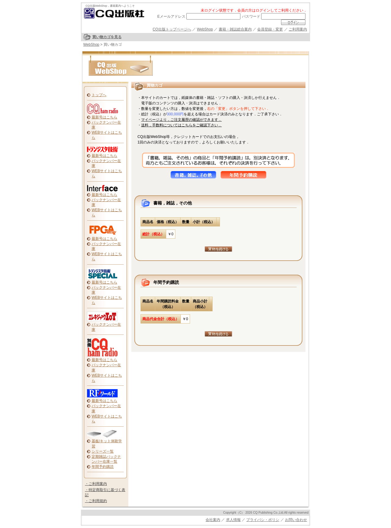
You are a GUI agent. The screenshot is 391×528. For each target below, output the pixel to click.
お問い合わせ (296, 520)
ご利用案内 (298, 29)
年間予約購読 (103, 467)
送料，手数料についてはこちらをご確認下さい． (181, 125)
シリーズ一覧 (103, 451)
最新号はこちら (104, 117)
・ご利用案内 (96, 484)
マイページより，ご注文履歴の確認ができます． (181, 120)
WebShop (205, 29)
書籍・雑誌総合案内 (235, 29)
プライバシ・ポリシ (262, 520)
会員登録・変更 (270, 29)
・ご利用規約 (96, 501)
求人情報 (233, 520)
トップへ (99, 95)
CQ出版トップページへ (172, 29)
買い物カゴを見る (107, 37)
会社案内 (213, 520)
